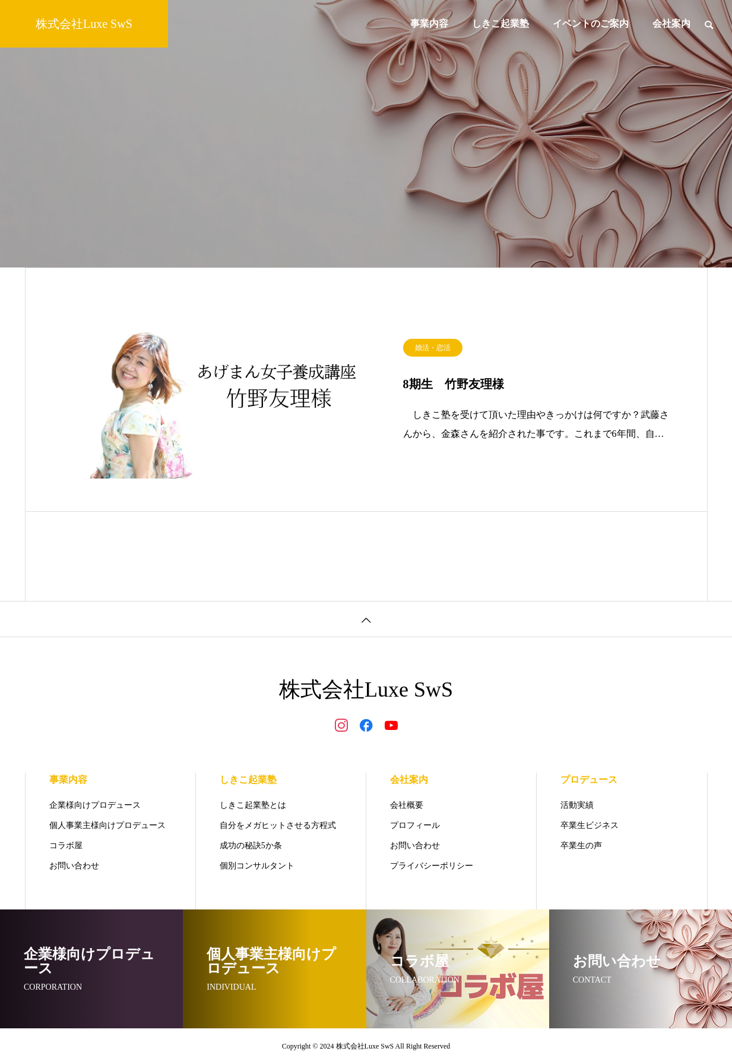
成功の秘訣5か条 (251, 845)
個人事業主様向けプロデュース (107, 825)
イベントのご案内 (591, 23)
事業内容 (429, 23)
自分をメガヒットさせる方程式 (278, 825)
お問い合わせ (74, 865)
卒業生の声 (581, 845)
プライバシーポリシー (431, 865)
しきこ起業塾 (500, 23)
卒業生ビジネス (589, 825)
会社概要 (406, 805)
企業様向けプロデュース (95, 805)
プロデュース (588, 780)
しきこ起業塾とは (253, 805)
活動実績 (577, 805)
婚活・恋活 (433, 353)
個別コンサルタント (257, 865)
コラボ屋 (66, 845)
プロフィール (415, 825)
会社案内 (671, 23)
